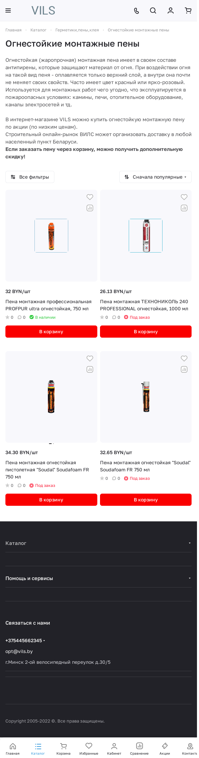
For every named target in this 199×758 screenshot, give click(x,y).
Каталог (15, 543)
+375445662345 (23, 640)
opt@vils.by (19, 651)
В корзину (51, 331)
